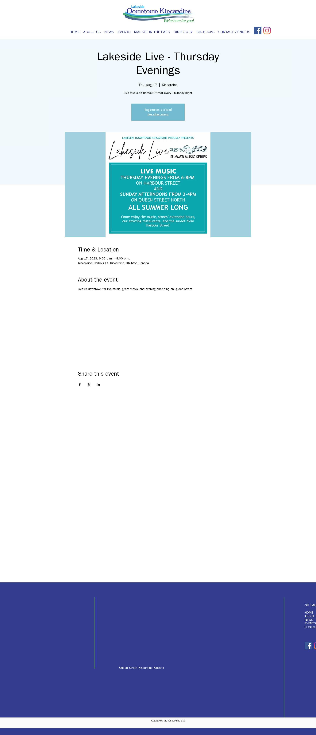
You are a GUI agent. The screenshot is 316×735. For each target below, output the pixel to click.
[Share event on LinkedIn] (98, 384)
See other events (158, 114)
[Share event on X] (89, 384)
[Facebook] (257, 30)
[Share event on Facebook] (80, 384)
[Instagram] (267, 30)
